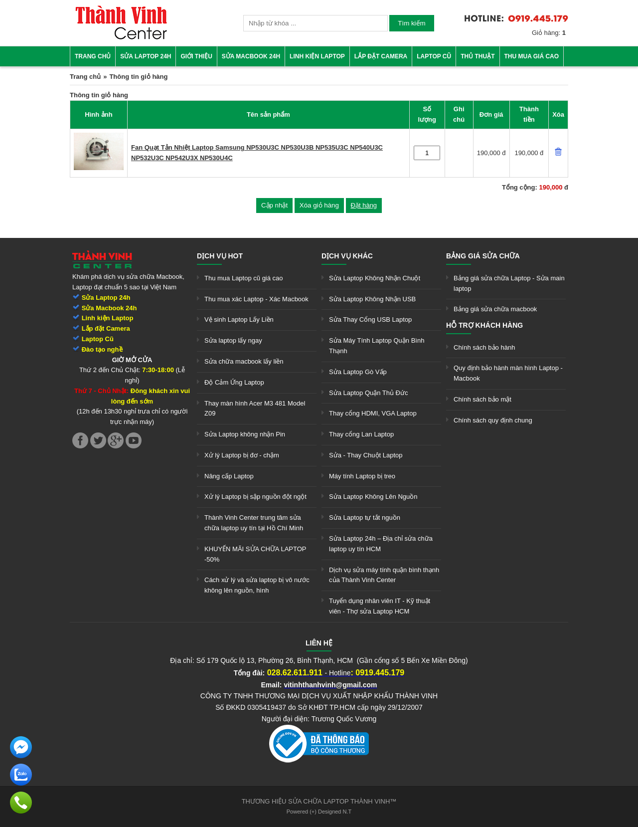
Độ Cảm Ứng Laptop (234, 382)
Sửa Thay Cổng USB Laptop (370, 319)
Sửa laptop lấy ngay (233, 340)
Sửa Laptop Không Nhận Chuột (374, 278)
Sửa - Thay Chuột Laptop (366, 455)
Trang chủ (93, 56)
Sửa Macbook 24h (251, 56)
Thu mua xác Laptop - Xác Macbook (256, 299)
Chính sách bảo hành (484, 347)
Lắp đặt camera (380, 56)
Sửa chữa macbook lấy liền (243, 361)
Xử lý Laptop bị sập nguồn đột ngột (255, 496)
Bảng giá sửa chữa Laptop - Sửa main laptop (509, 283)
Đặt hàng (364, 205)
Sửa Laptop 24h (145, 56)
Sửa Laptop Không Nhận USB (372, 299)
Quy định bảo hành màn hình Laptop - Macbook (508, 373)
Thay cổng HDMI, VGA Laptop (373, 413)
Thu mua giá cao (531, 56)
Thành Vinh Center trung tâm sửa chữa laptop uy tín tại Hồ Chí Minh (253, 523)
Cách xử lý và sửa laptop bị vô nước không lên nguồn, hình (257, 585)
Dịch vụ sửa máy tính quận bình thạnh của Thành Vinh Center (384, 575)
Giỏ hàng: (549, 32)
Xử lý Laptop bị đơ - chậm (241, 455)
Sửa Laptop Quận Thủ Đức (368, 393)
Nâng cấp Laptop (229, 476)
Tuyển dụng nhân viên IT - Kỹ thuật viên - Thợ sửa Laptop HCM (379, 606)
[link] (121, 37)
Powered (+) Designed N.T (319, 812)
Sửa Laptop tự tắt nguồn (364, 517)
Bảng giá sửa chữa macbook (495, 309)
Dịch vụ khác (347, 256)
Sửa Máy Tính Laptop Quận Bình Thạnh (376, 346)
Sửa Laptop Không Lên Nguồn (373, 496)
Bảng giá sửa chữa (483, 256)
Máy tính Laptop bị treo (362, 476)
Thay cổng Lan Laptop (361, 434)
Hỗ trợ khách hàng (484, 325)
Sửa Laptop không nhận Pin (244, 434)
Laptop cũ (434, 56)
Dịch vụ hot (220, 256)
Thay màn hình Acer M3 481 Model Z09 (254, 408)
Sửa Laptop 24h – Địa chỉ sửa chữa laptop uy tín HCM (381, 544)
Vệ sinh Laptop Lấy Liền (239, 319)
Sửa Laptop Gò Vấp (358, 372)
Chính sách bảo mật (482, 399)
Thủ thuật (477, 56)
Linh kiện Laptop (317, 56)
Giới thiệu (196, 56)
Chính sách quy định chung (493, 420)
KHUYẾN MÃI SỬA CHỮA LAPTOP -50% (255, 554)
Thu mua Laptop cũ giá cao (243, 278)
